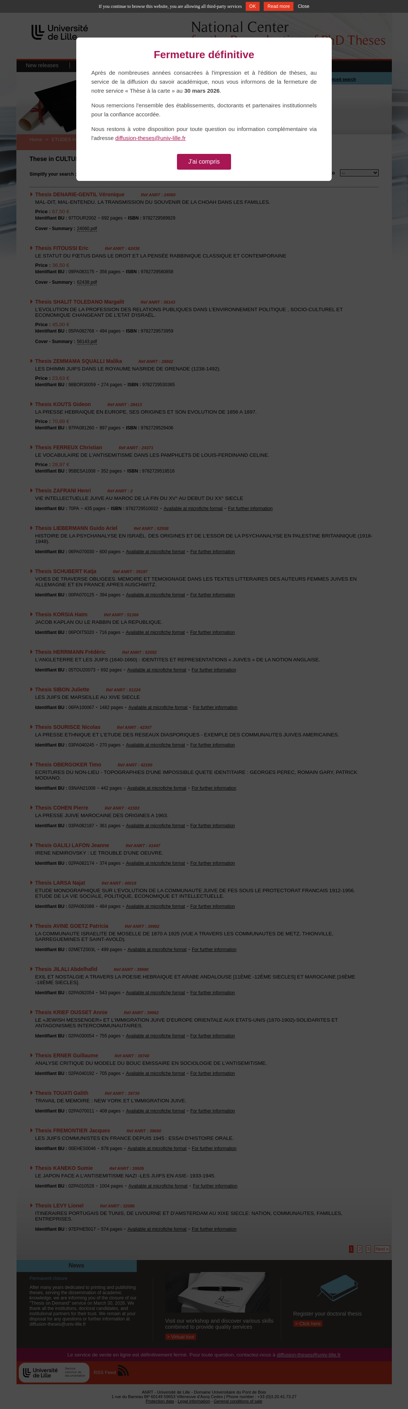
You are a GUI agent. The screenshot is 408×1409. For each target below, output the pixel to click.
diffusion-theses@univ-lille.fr (150, 138)
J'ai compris (204, 161)
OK (252, 6)
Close (304, 6)
